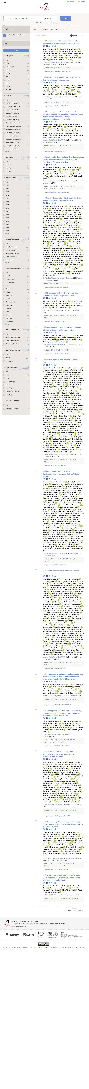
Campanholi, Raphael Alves (60, 770)
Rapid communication (12, 391)
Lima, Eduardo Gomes (71, 608)
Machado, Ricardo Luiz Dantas (61, 60)
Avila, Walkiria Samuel (65, 269)
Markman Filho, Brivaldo (50, 598)
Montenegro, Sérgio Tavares (52, 648)
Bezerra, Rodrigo (58, 441)
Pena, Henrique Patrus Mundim (61, 616)
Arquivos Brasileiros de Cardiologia (13, 103)
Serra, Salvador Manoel (53, 646)
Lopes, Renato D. (77, 644)
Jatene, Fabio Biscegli (72, 612)
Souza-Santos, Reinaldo (50, 170)
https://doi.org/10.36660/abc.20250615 (55, 565)
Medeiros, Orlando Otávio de (57, 263)
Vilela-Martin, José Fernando (70, 389)
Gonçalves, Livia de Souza (65, 777)
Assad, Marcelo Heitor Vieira (52, 252)
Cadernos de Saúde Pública (13, 106)
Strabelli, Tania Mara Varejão (52, 650)
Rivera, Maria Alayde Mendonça (61, 254)
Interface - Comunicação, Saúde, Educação (13, 113)
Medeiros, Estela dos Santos (69, 49)
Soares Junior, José (60, 625)
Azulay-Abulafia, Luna (50, 94)
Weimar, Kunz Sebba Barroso (73, 378)
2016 (7, 218)
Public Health (10, 66)
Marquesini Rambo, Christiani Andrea (55, 886)
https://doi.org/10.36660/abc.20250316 (55, 151)
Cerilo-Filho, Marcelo (49, 49)
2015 (7, 221)
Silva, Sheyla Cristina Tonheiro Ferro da (55, 267)
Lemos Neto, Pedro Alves (60, 642)
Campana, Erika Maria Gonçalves (62, 235)
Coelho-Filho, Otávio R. (75, 637)
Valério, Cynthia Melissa (59, 208)
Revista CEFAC (48, 696)
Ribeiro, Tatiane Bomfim (50, 832)
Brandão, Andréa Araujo (55, 225)
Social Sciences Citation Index (13, 341)
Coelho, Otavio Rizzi (57, 637)
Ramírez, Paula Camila (69, 832)
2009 (7, 231)
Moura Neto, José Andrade (69, 376)
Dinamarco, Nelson (68, 435)
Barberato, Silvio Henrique (72, 648)
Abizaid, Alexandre (63, 587)
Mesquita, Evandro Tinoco (51, 219)
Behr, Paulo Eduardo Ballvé (55, 639)
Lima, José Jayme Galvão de (61, 623)
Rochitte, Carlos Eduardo (51, 604)
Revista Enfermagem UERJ (13, 126)
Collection (9, 55)
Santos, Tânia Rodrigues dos (67, 802)
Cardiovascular (10, 302)
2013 (7, 208)
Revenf (8, 70)
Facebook (47, 46)
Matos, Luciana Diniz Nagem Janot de (55, 629)
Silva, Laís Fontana (49, 301)
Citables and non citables (13, 350)
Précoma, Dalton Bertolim (70, 217)
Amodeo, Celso (55, 129)
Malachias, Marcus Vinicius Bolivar (54, 131)
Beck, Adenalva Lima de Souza (60, 585)
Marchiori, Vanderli (49, 791)
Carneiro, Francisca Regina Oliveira (54, 342)
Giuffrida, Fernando (77, 208)
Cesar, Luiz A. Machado (50, 579)
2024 (7, 188)
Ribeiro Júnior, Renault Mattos (59, 439)
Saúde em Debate (11, 116)
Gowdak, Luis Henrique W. (70, 579)
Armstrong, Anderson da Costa (73, 370)
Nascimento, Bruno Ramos (70, 598)
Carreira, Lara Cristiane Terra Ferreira (68, 627)
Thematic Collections (12, 408)
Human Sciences (11, 250)
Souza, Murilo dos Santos (65, 338)
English (8, 168)
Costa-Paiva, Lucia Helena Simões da (55, 273)
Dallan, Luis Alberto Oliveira (55, 633)
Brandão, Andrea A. (57, 127)
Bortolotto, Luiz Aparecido (51, 370)
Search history (54, 23)
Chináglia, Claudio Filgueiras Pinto (71, 787)
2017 (7, 211)
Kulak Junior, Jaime (57, 242)
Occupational (10, 282)
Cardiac (8, 299)
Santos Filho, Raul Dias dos (59, 644)
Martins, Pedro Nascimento (71, 849)
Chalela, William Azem (61, 654)
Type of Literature (12, 367)
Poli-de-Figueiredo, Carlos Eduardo (57, 407)
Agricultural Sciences (12, 253)
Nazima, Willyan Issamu (73, 271)
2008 (7, 227)
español (83, 1)
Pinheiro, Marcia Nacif (50, 787)
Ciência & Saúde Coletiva (13, 110)
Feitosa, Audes (68, 129)
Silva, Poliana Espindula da (51, 851)
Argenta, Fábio (47, 414)
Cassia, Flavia (60, 92)
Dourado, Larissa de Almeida (59, 246)
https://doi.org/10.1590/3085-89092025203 (56, 321)
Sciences (9, 305)
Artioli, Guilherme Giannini (51, 798)
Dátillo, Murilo (78, 764)
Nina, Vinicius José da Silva (64, 652)
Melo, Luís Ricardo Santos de (52, 836)
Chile (7, 83)
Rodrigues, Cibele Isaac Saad (71, 368)
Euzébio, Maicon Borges (51, 125)
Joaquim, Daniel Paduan (63, 779)
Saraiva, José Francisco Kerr (72, 219)
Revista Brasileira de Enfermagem (13, 145)
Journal (8, 95)
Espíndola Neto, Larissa (53, 486)
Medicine (9, 295)
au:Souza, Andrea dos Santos (23, 18)
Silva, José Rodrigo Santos (67, 55)
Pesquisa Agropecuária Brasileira (13, 142)
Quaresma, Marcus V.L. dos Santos (54, 762)
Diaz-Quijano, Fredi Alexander (72, 853)
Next (82, 912)
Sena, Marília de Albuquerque (60, 174)
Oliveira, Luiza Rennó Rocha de (53, 335)
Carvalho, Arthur (70, 783)
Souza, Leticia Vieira (67, 689)
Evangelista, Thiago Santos (60, 843)
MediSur (45, 895)
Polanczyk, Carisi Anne (50, 229)
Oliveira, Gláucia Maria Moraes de (54, 206)
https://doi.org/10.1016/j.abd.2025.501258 (56, 106)
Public (8, 286)
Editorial (8, 385)
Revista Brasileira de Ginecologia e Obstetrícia (58, 278)
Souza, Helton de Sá (49, 785)
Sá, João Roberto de (57, 244)
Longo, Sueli (47, 775)
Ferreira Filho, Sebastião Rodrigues (64, 387)
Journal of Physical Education (52, 805)
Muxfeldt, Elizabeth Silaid (51, 391)
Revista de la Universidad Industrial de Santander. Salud (61, 858)
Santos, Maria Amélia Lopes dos (69, 340)
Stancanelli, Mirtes (52, 789)
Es (60, 186)
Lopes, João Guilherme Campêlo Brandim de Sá (59, 839)
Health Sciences (11, 247)
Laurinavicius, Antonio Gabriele (73, 405)
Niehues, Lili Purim (49, 793)
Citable (8, 358)
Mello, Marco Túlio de (70, 796)
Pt (56, 145)
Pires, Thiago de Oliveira (71, 168)
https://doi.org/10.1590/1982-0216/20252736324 (58, 705)
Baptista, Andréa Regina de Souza (54, 57)
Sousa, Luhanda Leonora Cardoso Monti (70, 631)
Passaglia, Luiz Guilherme (71, 250)
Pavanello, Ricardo (49, 581)
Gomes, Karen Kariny (71, 851)
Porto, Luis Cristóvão (67, 94)
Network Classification (13, 401)
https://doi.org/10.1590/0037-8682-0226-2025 (57, 71)
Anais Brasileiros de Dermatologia (13, 123)
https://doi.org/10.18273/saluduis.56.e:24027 (57, 869)
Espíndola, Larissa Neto (53, 210)
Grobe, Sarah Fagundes (72, 646)
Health (8, 276)
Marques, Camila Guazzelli (67, 793)
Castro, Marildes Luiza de (70, 258)
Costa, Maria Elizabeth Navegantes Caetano (60, 221)
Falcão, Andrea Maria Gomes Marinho (62, 589)
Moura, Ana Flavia (62, 399)
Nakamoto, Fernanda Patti (51, 796)
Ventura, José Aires (61, 305)
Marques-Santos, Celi (58, 212)
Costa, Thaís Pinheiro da (51, 853)
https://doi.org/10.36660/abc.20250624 (55, 465)
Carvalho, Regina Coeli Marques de (69, 265)
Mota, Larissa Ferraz (56, 847)
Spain (8, 86)
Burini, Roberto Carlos (64, 800)
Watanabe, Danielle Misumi (51, 608)
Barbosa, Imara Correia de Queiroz (57, 240)
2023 (7, 205)
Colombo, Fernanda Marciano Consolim (71, 237)
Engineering (9, 260)
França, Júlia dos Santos (51, 849)
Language (9, 157)
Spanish (8, 171)
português (72, 1)
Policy (8, 292)
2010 (7, 224)
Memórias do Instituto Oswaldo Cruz (13, 139)
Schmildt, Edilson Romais (59, 303)
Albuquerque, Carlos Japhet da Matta (61, 214)
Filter (16, 51)
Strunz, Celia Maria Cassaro (52, 606)
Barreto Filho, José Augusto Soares (62, 422)
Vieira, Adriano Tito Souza (69, 834)
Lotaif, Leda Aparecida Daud (67, 424)
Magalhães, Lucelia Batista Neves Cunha (64, 248)
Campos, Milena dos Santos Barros (54, 260)
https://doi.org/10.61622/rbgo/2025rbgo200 (56, 287)
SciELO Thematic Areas (13, 239)
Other (8, 378)
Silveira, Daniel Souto (50, 231)
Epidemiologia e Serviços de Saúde (13, 119)
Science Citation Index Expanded (13, 337)
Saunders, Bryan (68, 798)
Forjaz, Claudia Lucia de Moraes (56, 380)
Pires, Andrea (63, 301)
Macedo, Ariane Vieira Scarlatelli (67, 227)
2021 (7, 195)
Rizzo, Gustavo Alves (64, 841)
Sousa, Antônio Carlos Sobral (59, 591)
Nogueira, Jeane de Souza (59, 88)
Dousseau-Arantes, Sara (60, 307)
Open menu (5, 2)
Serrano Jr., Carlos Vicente (71, 604)
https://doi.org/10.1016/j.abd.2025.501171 (56, 353)
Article (8, 375)
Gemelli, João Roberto (50, 389)
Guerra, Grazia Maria (63, 420)
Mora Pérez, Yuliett (68, 890)
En (52, 68)
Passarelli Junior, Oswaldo (61, 437)
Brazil (8, 63)
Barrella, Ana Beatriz (60, 768)
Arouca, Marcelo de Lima (51, 51)
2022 (7, 185)
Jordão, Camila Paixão (50, 600)
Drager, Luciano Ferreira (58, 428)
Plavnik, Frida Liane (64, 418)
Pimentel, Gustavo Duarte (54, 766)
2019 (7, 201)
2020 (7, 192)
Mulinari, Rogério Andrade (54, 372)
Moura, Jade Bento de (73, 847)
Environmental (10, 279)
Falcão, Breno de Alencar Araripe (65, 596)
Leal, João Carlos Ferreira (56, 621)
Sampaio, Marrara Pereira (70, 51)
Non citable (9, 361)
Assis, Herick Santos (49, 693)
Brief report (9, 394)
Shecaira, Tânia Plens (68, 449)
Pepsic (8, 76)
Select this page (42, 35)
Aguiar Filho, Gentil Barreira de (53, 614)
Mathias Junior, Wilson (76, 654)
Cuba (7, 79)
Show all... (6, 152)
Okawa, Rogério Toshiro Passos (56, 443)
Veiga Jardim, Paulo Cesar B (58, 135)
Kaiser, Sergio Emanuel (58, 447)
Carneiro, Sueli (73, 92)
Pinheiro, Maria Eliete (67, 433)
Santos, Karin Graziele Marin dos (65, 775)
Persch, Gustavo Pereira (73, 836)
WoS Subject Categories (13, 268)
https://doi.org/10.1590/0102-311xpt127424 (57, 192)
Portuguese (9, 165)
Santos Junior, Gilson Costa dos (60, 90)
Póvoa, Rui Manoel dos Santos (58, 133)
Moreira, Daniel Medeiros (72, 606)
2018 (7, 214)
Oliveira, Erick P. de (64, 764)
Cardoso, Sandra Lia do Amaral (63, 445)
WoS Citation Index (12, 330)
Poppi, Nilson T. (57, 583)
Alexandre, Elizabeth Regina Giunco (71, 610)
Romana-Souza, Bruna (66, 86)
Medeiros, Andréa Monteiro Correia (54, 685)
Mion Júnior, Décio (68, 391)
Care (7, 312)
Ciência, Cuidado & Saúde (13, 132)
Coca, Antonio (47, 137)
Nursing (8, 315)
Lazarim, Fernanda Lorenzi (70, 789)
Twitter (49, 46)
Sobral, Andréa (67, 170)
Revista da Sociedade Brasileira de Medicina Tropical (60, 62)
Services (8, 289)
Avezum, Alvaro (67, 397)
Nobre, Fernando (60, 382)
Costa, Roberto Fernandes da (69, 785)
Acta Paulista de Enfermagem (13, 129)
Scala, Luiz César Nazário (60, 430)
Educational (9, 321)
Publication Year (11, 177)
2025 (7, 198)
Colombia (9, 73)
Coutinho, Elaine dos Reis (68, 231)
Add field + (39, 23)
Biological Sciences (12, 256)
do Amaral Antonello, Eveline (59, 888)
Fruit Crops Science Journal (52, 310)
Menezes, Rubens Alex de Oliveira (54, 53)
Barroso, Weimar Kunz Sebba (61, 137)
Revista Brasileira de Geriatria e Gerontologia (13, 149)
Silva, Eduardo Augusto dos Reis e (69, 791)
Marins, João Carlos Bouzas (66, 781)
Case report (9, 388)
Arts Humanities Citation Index (13, 344)
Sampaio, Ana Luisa (49, 86)
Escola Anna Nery (11, 136)
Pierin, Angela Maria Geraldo (61, 403)
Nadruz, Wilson (64, 451)
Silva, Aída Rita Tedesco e (60, 845)
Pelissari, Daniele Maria (50, 834)
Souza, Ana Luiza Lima (75, 135)
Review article (10, 381)
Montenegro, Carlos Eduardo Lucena (67, 602)
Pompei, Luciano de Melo (51, 250)
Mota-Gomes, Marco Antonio (64, 374)
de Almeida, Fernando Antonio (60, 395)
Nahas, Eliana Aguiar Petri (51, 233)
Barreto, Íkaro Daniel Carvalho (69, 691)
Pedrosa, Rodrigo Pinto (75, 441)
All (7, 60)
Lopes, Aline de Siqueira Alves (69, 693)
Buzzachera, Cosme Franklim (52, 783)
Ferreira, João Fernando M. (67, 581)
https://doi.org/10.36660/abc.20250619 (55, 668)
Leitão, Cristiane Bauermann (70, 229)
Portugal (8, 89)
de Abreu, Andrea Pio (65, 401)
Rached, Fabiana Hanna (54, 612)
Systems (8, 308)
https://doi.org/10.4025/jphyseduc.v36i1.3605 (57, 816)
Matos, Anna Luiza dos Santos (62, 687)
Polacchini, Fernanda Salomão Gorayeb (56, 416)
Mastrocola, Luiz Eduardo (75, 633)
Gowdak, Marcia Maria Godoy (55, 635)
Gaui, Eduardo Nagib (49, 610)
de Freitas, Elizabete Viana (67, 410)
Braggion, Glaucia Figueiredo (68, 773)
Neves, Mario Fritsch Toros (51, 378)
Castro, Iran (63, 619)
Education (9, 318)
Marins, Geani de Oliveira (51, 168)
